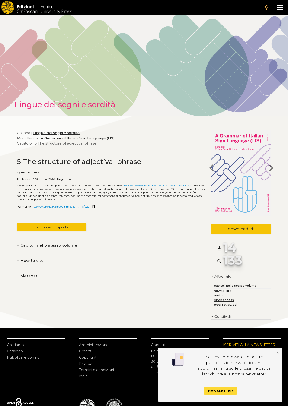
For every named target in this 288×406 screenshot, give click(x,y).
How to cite (30, 260)
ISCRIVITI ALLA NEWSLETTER (249, 345)
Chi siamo (15, 345)
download (241, 229)
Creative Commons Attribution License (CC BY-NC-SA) (157, 185)
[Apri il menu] (280, 7)
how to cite (222, 291)
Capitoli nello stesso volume (47, 245)
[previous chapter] (211, 168)
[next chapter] (271, 168)
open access (28, 172)
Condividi (221, 316)
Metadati (27, 276)
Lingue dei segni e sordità (56, 133)
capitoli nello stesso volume (235, 285)
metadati (221, 295)
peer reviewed (225, 304)
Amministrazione (94, 345)
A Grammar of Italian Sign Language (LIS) (78, 138)
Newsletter (220, 391)
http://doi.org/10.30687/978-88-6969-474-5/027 (61, 206)
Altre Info (221, 276)
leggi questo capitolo (52, 227)
